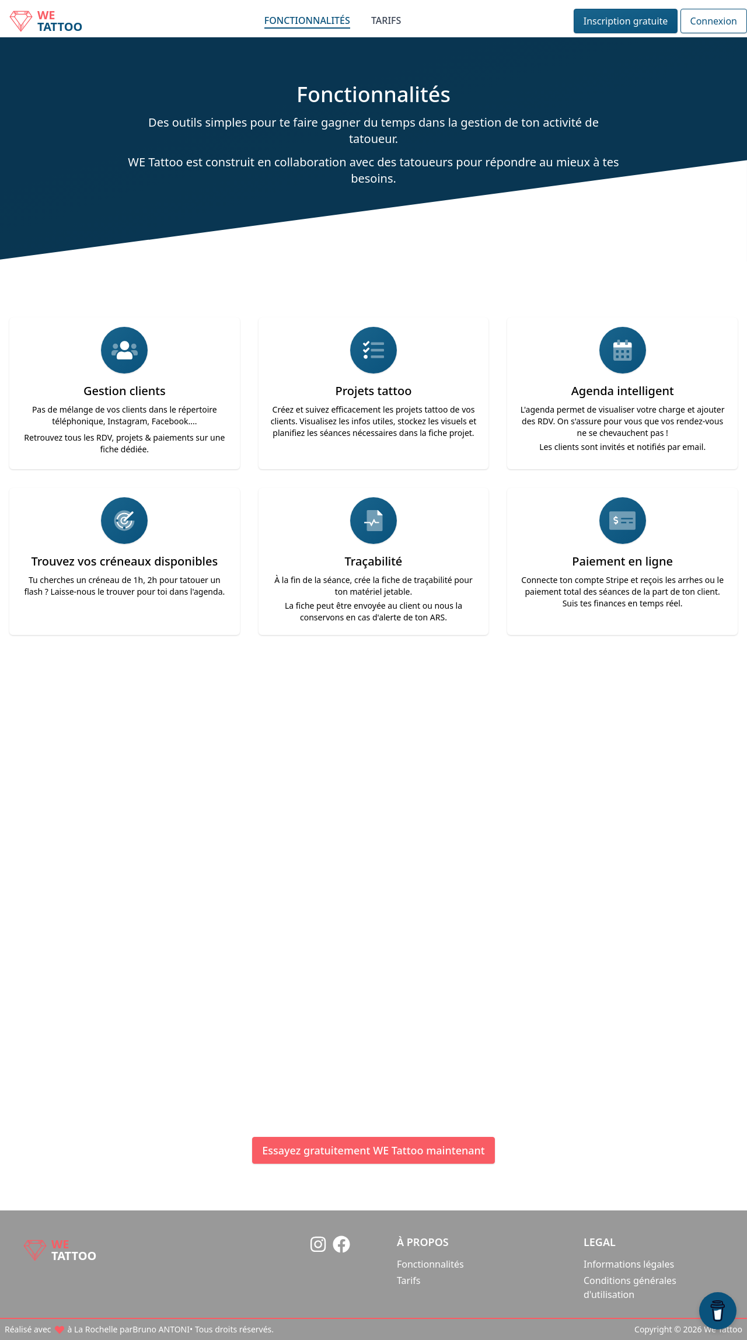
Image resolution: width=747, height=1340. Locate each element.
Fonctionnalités (307, 20)
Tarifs (386, 20)
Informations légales (629, 1264)
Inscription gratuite (626, 21)
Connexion (713, 21)
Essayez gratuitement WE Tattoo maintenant (373, 1150)
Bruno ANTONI (285, 908)
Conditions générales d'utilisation (630, 1287)
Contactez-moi (385, 1027)
